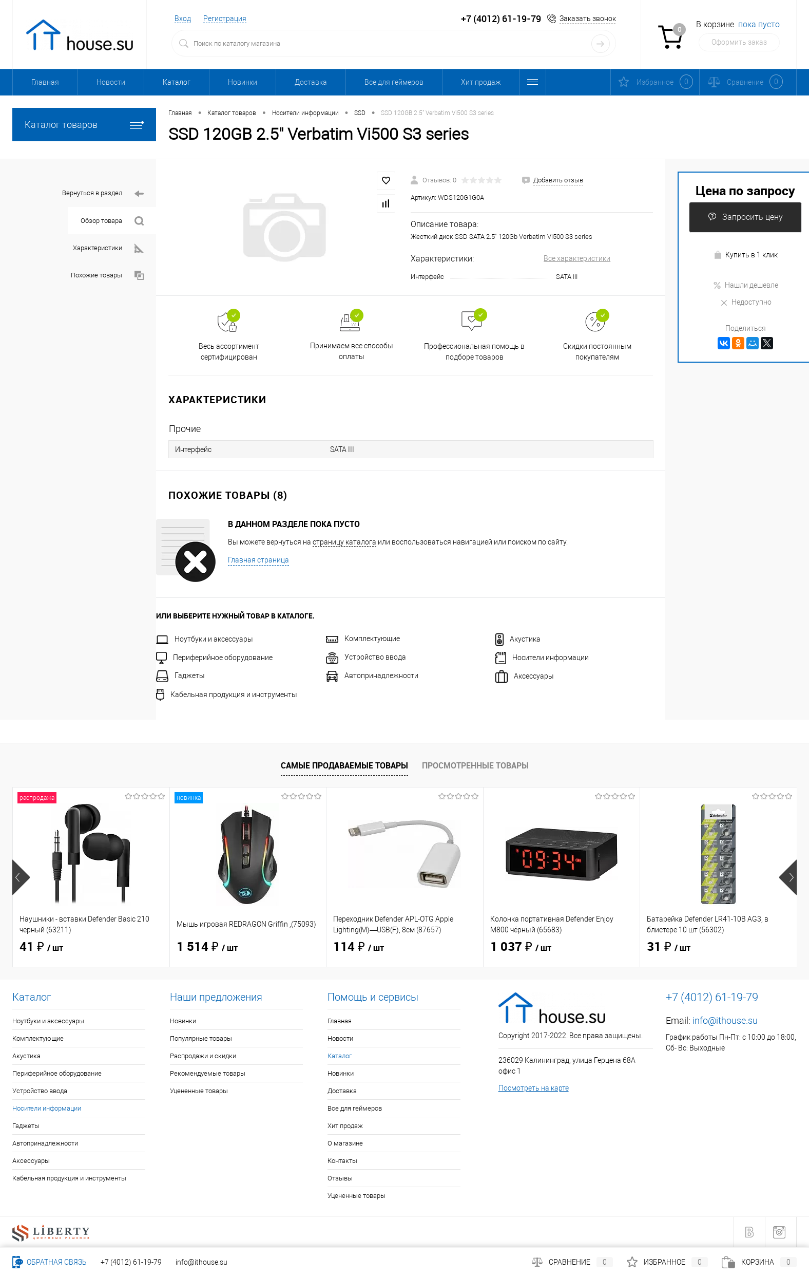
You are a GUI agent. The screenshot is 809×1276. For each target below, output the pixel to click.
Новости (111, 82)
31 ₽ (668, 947)
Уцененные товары (199, 1091)
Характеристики (108, 248)
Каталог (176, 82)
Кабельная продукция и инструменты (226, 694)
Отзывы (340, 1178)
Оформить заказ (739, 42)
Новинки (242, 82)
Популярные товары (201, 1038)
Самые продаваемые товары (344, 765)
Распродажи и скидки (203, 1056)
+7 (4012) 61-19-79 (131, 1262)
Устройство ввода (366, 657)
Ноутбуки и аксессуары (204, 639)
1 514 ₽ (207, 947)
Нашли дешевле (745, 285)
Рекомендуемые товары (207, 1073)
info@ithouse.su (725, 1020)
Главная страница (258, 560)
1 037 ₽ (520, 947)
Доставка (311, 82)
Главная (45, 82)
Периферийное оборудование (214, 657)
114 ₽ (358, 947)
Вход (183, 18)
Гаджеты (180, 675)
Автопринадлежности (372, 675)
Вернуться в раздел (103, 194)
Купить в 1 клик (746, 255)
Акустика (518, 639)
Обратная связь (49, 1262)
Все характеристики (577, 258)
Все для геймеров (393, 82)
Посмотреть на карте (533, 1088)
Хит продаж (481, 82)
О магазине (345, 1143)
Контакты (342, 1161)
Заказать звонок (588, 18)
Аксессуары (524, 676)
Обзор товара (112, 221)
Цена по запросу (745, 190)
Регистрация (224, 18)
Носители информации (542, 657)
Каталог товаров (84, 124)
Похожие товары (107, 275)
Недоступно (746, 302)
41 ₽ (41, 947)
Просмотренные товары (475, 765)
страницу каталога (344, 542)
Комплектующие (363, 638)
